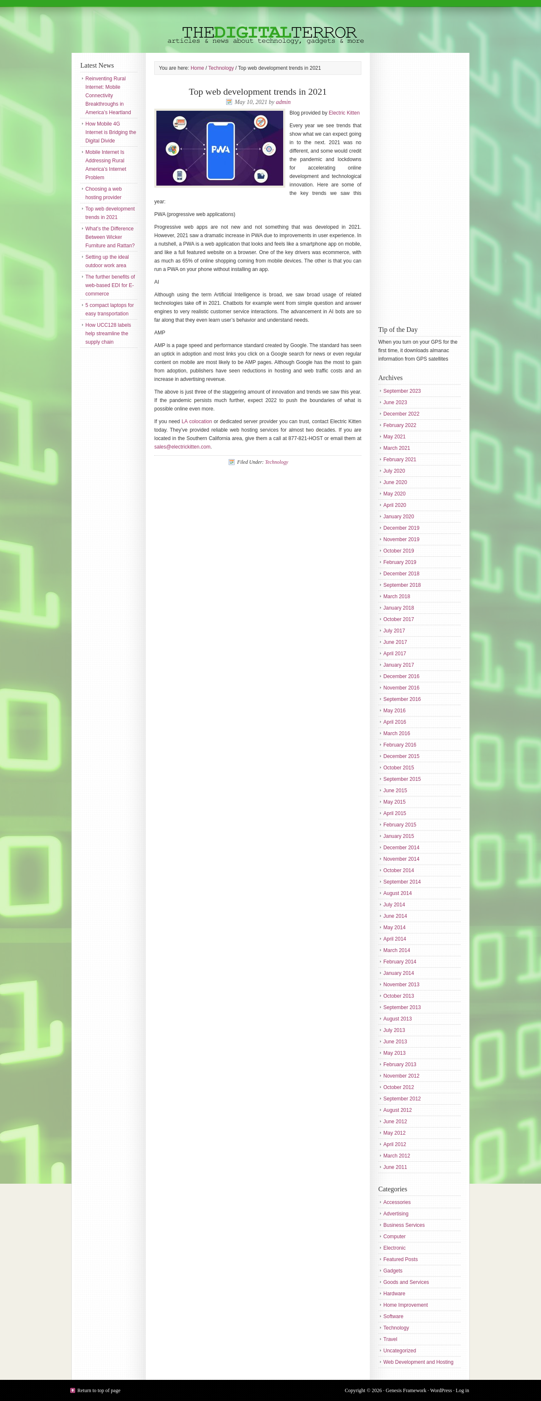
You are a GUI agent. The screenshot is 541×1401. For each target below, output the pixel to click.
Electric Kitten (344, 113)
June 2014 (395, 916)
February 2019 (399, 562)
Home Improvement (405, 1305)
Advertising (395, 1214)
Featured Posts (400, 1259)
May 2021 (394, 437)
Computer (394, 1237)
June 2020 (395, 482)
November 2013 (401, 985)
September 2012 (402, 1099)
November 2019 (401, 539)
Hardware (394, 1294)
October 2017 (398, 619)
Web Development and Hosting (418, 1362)
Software (393, 1316)
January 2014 (398, 973)
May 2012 (394, 1133)
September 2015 (402, 779)
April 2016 (394, 722)
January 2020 (398, 517)
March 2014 (396, 950)
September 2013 (402, 1007)
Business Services (404, 1225)
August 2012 (397, 1110)
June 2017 (395, 642)
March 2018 (396, 596)
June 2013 (395, 1042)
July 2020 (394, 471)
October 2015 (398, 768)
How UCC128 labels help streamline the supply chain (108, 333)
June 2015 (395, 791)
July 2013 (394, 1030)
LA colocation (197, 421)
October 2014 (398, 870)
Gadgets (392, 1271)
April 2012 (394, 1144)
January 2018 (398, 608)
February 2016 (399, 745)
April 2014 (394, 939)
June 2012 (395, 1122)
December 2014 (401, 848)
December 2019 (401, 528)
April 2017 (394, 654)
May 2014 (394, 927)
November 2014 (401, 859)
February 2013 (399, 1064)
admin (283, 102)
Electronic (394, 1248)
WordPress (441, 1390)
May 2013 (394, 1053)
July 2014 (394, 905)
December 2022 (401, 414)
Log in (462, 1390)
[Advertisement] (412, 188)
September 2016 (402, 699)
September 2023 (402, 391)
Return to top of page (98, 1390)
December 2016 (401, 676)
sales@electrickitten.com (182, 447)
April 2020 (394, 505)
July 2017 (394, 631)
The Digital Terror (270, 26)
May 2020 (394, 494)
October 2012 (398, 1087)
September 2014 (402, 882)
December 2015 (401, 756)
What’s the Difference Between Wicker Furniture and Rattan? (110, 237)
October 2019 (398, 551)
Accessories (397, 1202)
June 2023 (395, 402)
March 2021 (396, 448)
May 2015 (394, 802)
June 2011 (395, 1167)
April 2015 (394, 813)
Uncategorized (399, 1351)
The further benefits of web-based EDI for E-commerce (110, 285)
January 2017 (398, 665)
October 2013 (398, 996)
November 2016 (401, 688)
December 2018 (401, 574)
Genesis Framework (406, 1390)
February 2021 (399, 459)
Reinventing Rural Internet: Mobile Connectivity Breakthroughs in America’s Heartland (108, 95)
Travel (390, 1339)
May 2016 (394, 711)
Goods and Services (406, 1282)
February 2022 (399, 425)
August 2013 (397, 1019)
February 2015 (399, 825)
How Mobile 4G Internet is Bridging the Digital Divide (110, 132)
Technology (276, 462)
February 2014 (399, 962)
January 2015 (398, 836)
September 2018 (402, 585)
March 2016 (396, 733)
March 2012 (396, 1156)
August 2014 (397, 893)
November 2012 (401, 1076)
